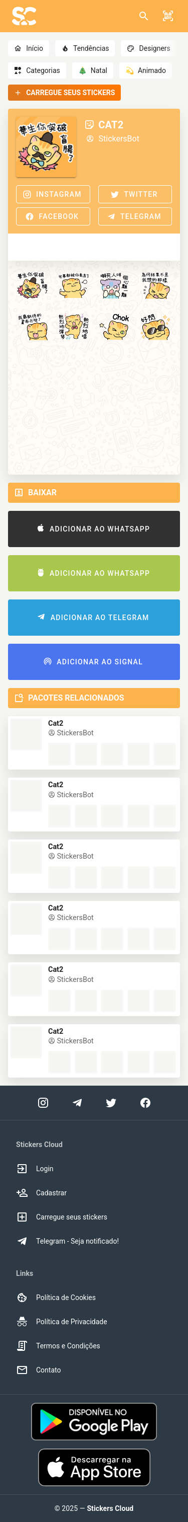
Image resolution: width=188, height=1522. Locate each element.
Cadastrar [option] (41, 1193)
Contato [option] (38, 1370)
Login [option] (35, 1169)
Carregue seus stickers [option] (61, 1217)
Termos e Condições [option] (58, 1346)
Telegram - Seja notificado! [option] (67, 1241)
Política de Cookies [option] (56, 1297)
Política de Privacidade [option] (61, 1322)
